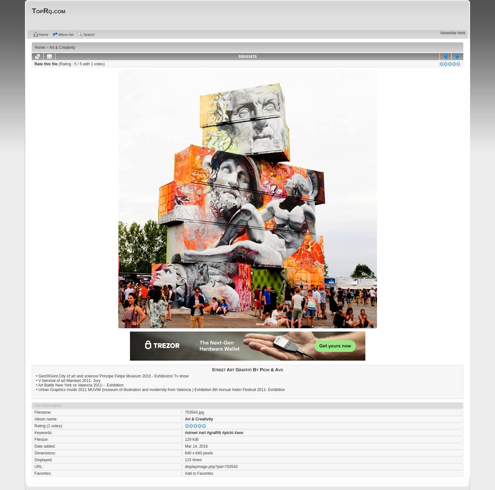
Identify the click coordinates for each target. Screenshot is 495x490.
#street (191, 432)
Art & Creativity (199, 419)
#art (202, 432)
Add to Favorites (199, 473)
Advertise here (452, 33)
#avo (238, 432)
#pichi (227, 432)
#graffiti (214, 432)
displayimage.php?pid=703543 (211, 466)
